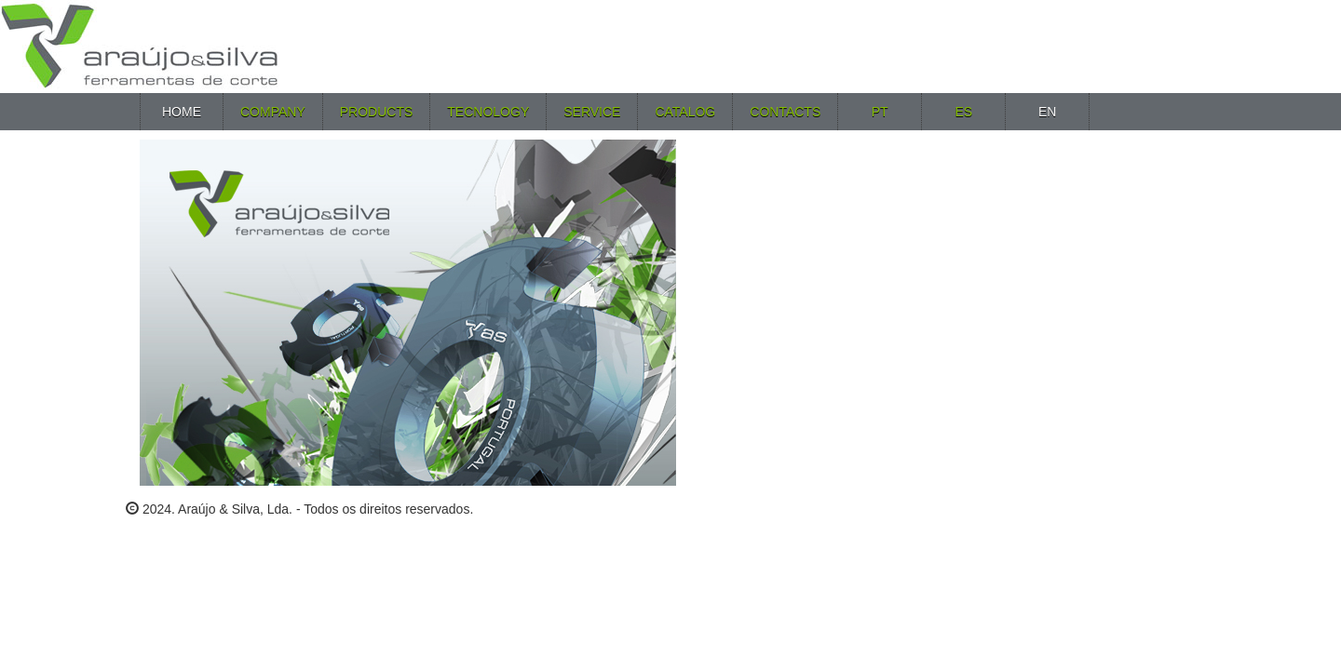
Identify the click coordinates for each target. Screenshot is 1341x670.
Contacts (785, 111)
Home (181, 111)
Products (376, 111)
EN (1047, 111)
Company (272, 111)
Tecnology (488, 111)
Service (591, 111)
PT (880, 111)
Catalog (685, 111)
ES (963, 111)
